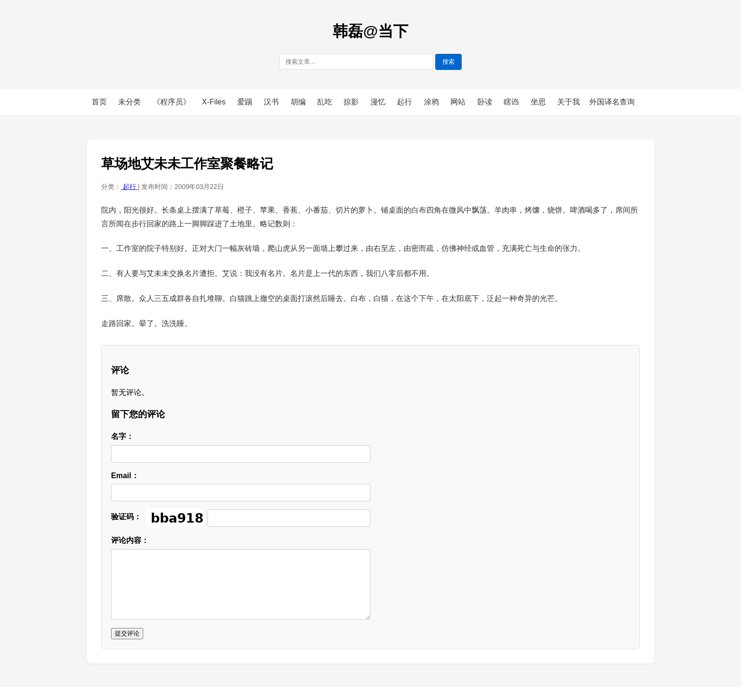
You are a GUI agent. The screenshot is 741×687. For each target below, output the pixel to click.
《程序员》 (172, 102)
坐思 (539, 102)
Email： (125, 476)
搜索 (448, 61)
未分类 (130, 102)
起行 (405, 102)
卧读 (485, 102)
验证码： (126, 517)
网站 (458, 102)
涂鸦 (432, 102)
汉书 (272, 102)
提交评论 (127, 633)
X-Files (214, 102)
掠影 (352, 102)
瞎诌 (512, 102)
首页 (99, 102)
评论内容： (130, 540)
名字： (122, 436)
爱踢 (245, 102)
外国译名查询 (612, 102)
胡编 (299, 102)
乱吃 (325, 102)
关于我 (568, 102)
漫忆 (379, 102)
